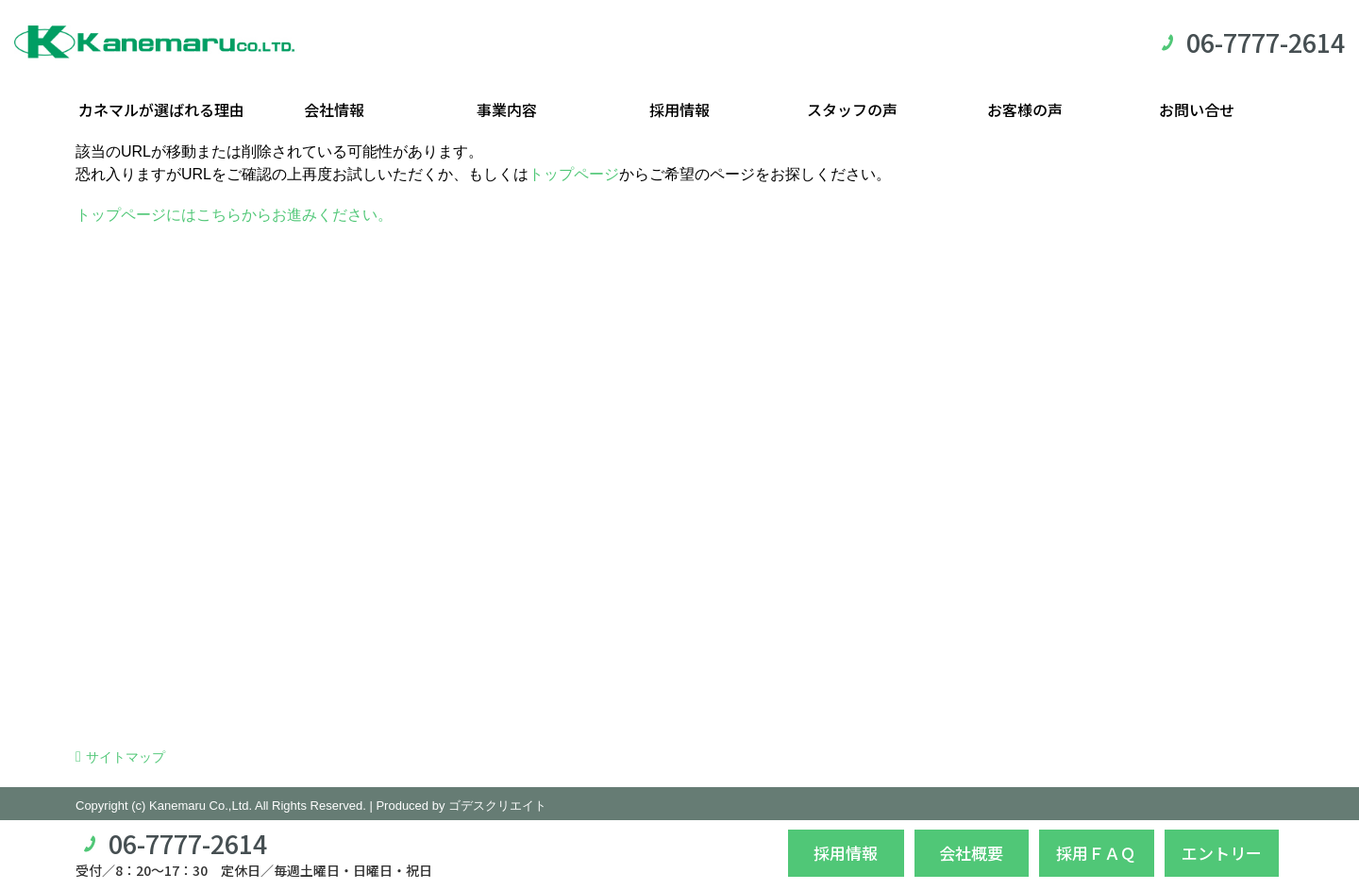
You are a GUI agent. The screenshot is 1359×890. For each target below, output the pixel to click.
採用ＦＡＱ (1096, 853)
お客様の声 (1025, 109)
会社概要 (971, 853)
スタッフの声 (852, 109)
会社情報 (334, 109)
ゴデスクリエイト (497, 805)
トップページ (573, 174)
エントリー (1222, 853)
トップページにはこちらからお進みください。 (234, 215)
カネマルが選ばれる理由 (161, 109)
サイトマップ (125, 756)
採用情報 (679, 109)
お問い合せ (1196, 109)
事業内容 (507, 109)
